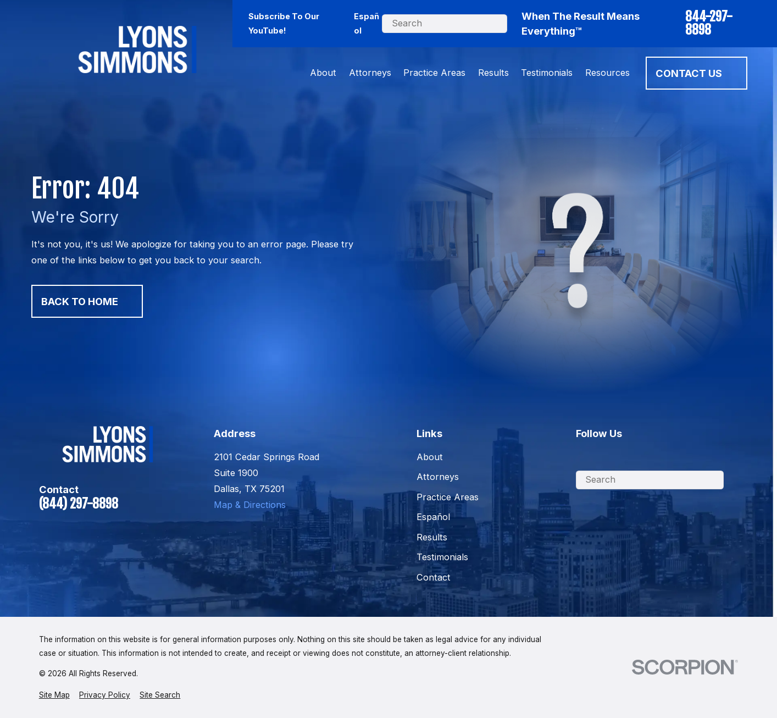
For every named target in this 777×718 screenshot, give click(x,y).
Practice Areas (448, 496)
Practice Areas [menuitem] (434, 72)
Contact (434, 577)
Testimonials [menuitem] (547, 72)
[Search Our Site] (517, 23)
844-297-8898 (708, 23)
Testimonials (442, 556)
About (430, 456)
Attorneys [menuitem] (370, 72)
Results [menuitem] (493, 72)
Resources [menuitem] (607, 72)
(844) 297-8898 (78, 504)
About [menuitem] (323, 72)
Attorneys (438, 476)
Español (366, 23)
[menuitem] (54, 695)
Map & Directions (250, 504)
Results (432, 537)
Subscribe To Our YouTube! (283, 23)
